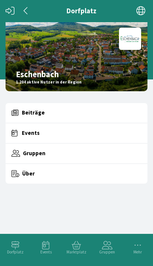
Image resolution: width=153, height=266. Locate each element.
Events (46, 252)
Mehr (137, 252)
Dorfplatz (15, 252)
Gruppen (107, 252)
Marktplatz (76, 252)
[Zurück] (26, 11)
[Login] (10, 11)
